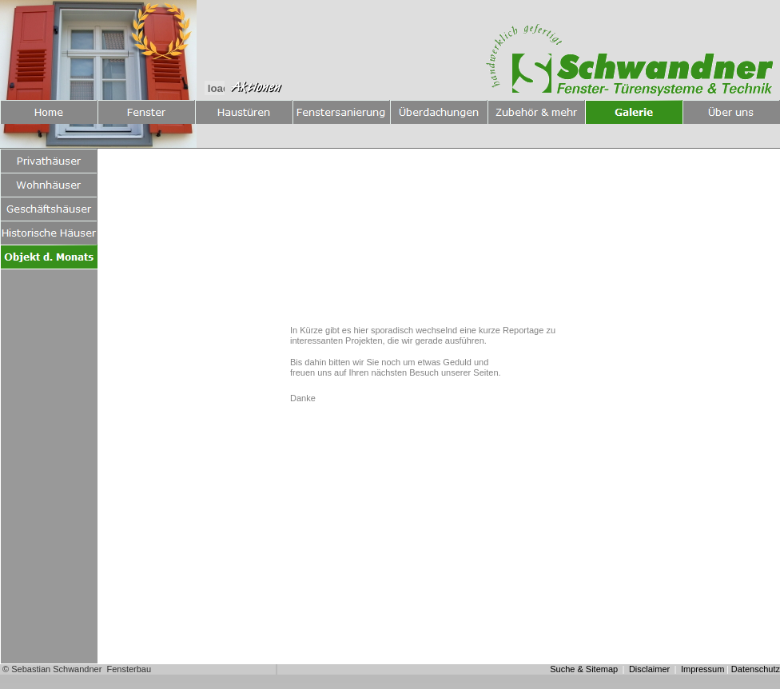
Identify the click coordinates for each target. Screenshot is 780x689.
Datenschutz (755, 669)
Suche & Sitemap (584, 669)
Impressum (702, 669)
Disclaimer (649, 669)
